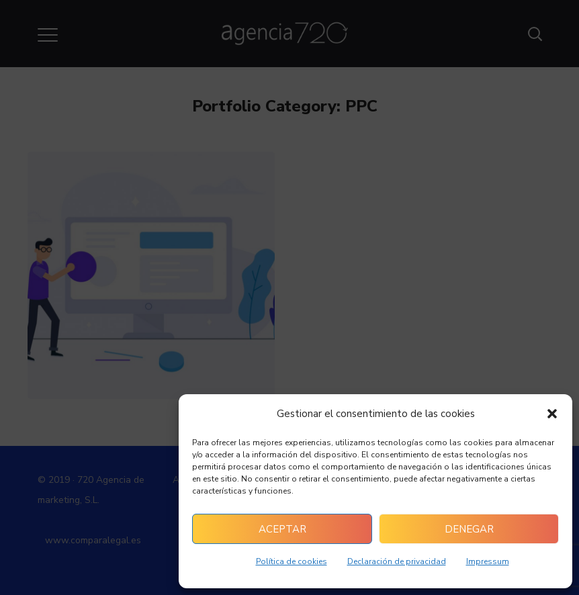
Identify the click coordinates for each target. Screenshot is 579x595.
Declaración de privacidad (396, 561)
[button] (552, 413)
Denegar (469, 529)
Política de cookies (291, 561)
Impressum (487, 561)
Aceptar (282, 529)
